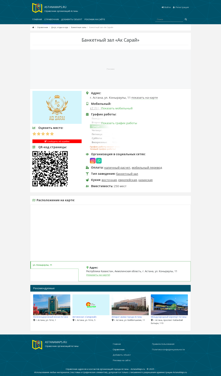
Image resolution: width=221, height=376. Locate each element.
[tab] (54, 265)
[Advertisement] (110, 69)
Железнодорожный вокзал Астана (52, 316)
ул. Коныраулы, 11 (42, 265)
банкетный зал (127, 174)
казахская (145, 180)
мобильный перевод (147, 167)
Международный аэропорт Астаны (170, 316)
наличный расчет (117, 167)
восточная (109, 180)
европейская (127, 180)
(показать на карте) (98, 275)
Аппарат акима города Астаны (128, 316)
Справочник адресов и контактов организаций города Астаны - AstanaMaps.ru (106, 369)
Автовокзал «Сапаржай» (86, 316)
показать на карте (144, 97)
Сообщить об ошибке (57, 141)
